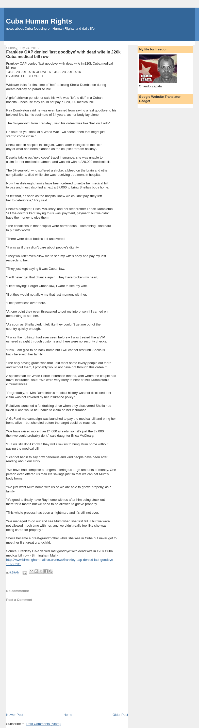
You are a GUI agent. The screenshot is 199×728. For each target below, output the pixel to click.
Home (67, 715)
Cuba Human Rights (39, 21)
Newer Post (14, 715)
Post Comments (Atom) (43, 724)
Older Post (120, 715)
